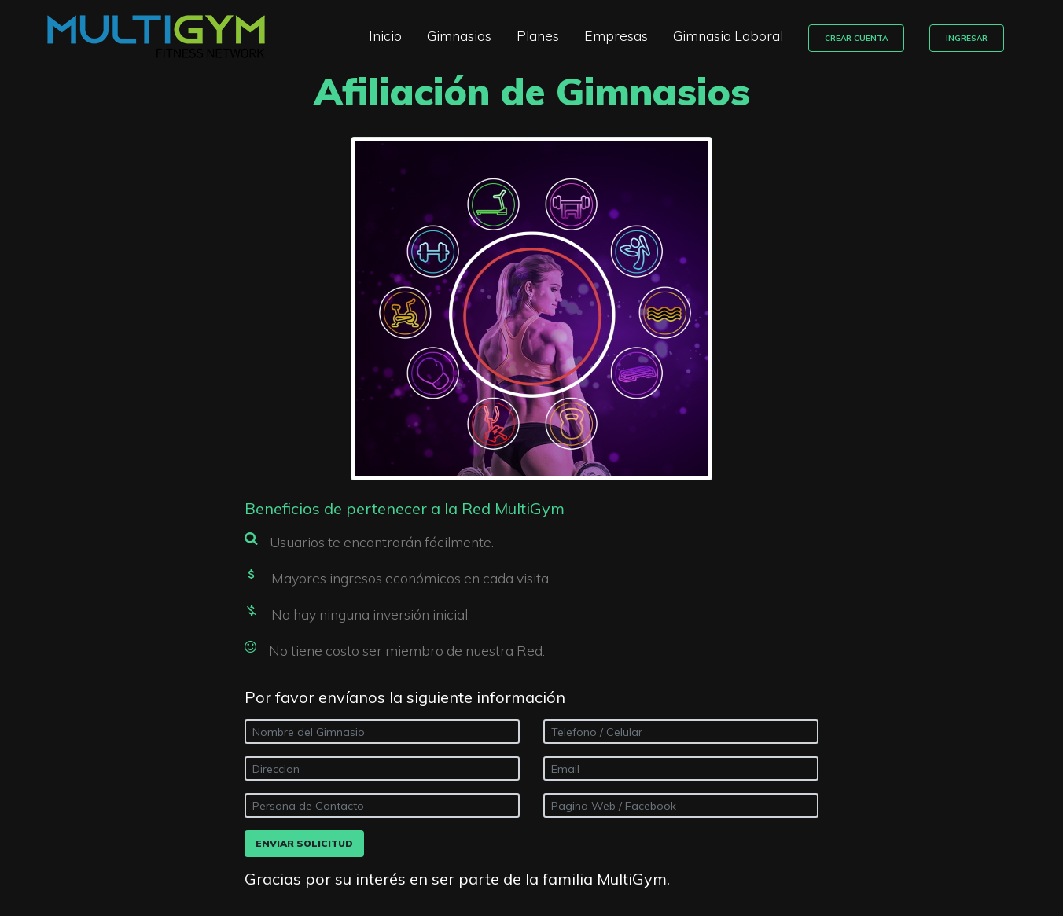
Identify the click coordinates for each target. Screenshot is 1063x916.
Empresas (625, 35)
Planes (546, 35)
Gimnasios (468, 35)
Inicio (393, 35)
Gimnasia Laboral (737, 35)
